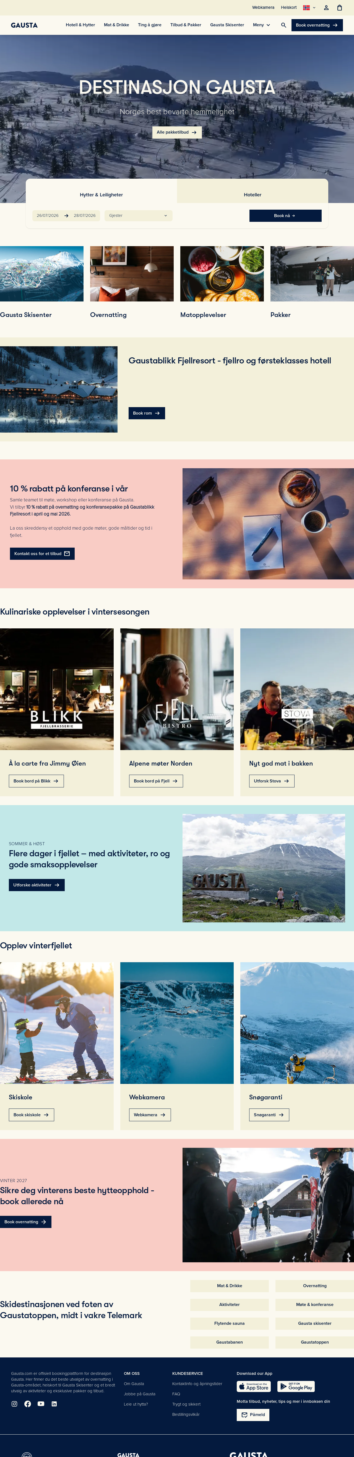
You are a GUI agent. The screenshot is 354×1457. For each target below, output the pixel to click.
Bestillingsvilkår (186, 1414)
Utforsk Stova (272, 781)
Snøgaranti (269, 1115)
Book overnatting (317, 25)
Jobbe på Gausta (139, 1393)
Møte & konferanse (315, 1304)
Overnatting (315, 1286)
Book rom (147, 413)
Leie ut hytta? (136, 1404)
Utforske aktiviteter (36, 885)
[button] (139, 215)
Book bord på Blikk (36, 781)
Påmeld (253, 1415)
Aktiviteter (229, 1304)
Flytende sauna (229, 1323)
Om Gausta (134, 1383)
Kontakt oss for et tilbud (42, 554)
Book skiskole (32, 1115)
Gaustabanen (229, 1342)
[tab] (101, 191)
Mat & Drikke (229, 1286)
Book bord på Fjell (156, 781)
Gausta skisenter (315, 1323)
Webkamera (150, 1115)
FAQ (176, 1393)
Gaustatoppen (315, 1342)
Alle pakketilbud (177, 132)
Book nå (285, 215)
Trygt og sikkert (186, 1404)
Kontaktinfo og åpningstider (197, 1383)
